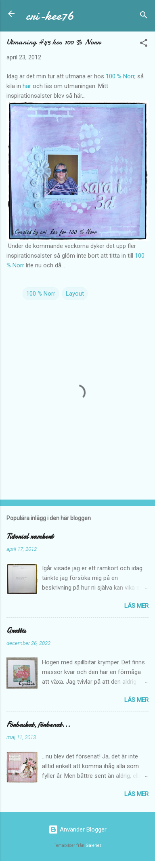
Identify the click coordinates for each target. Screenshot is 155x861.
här (27, 86)
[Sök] (144, 16)
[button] (144, 44)
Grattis (16, 631)
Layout (75, 293)
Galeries (94, 845)
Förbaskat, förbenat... (38, 725)
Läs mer (136, 605)
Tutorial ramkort (29, 536)
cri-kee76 (50, 15)
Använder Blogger (77, 829)
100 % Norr (120, 76)
